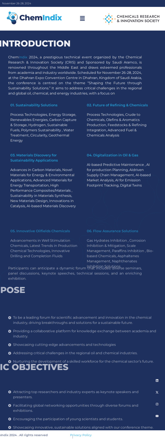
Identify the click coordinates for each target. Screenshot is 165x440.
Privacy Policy (73, 435)
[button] (82, 18)
